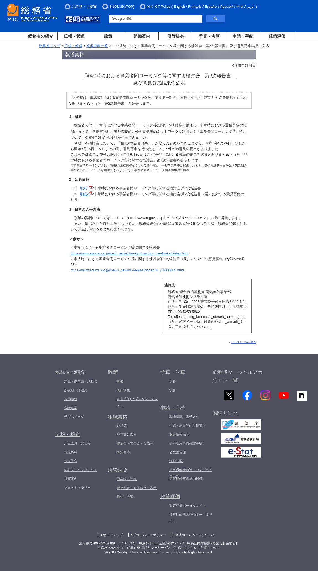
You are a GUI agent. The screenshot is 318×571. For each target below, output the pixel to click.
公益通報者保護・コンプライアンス (190, 473)
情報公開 (176, 461)
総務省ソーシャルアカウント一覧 (238, 376)
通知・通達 (125, 497)
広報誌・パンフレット (80, 470)
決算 (172, 390)
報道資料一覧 (97, 46)
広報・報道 (74, 36)
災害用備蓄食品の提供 (185, 479)
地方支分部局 (127, 434)
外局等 (122, 426)
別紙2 (86, 194)
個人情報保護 (179, 434)
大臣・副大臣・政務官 (80, 381)
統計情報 (123, 390)
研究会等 (123, 452)
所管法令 (175, 36)
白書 (120, 381)
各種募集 (70, 408)
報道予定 (70, 461)
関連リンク (225, 415)
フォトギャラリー (77, 488)
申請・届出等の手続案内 (187, 426)
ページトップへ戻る (243, 342)
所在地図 (229, 543)
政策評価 (277, 36)
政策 (108, 36)
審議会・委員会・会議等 (135, 443)
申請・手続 (243, 36)
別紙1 (86, 188)
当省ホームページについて (195, 535)
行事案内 (70, 479)
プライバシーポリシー (149, 535)
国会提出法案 (127, 479)
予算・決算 (209, 36)
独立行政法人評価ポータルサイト (190, 518)
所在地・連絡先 (75, 390)
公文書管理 (177, 452)
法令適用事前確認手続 (185, 443)
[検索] (155, 18)
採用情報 (70, 399)
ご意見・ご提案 (84, 6)
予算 (172, 381)
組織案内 (142, 36)
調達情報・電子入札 (184, 417)
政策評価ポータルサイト (187, 506)
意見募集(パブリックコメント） (137, 402)
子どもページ (74, 417)
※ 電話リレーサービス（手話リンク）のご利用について (179, 547)
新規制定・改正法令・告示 (137, 488)
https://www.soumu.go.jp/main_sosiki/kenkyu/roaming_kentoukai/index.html (130, 253)
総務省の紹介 (40, 36)
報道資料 (70, 452)
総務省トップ (49, 46)
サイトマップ (113, 535)
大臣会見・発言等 (77, 443)
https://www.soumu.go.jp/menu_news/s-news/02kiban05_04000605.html (127, 270)
